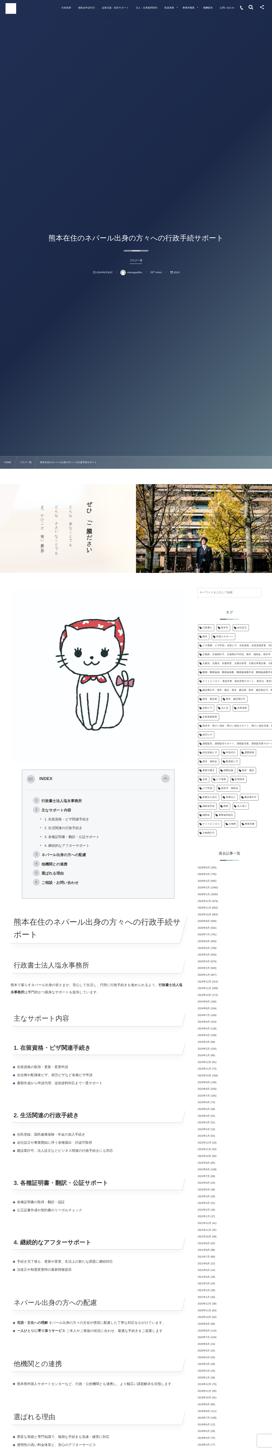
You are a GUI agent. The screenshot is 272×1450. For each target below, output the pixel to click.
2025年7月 (204, 934)
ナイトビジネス (211, 824)
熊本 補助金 (210, 761)
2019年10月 (204, 1397)
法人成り (242, 806)
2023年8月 (204, 1088)
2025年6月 (204, 941)
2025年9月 (204, 921)
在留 (205, 779)
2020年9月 (204, 1323)
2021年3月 (204, 1283)
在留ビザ (207, 708)
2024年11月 (204, 988)
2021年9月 (204, 1243)
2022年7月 (204, 1176)
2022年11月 (204, 1149)
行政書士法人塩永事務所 (61, 801)
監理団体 (240, 779)
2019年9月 (204, 1404)
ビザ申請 (207, 788)
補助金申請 (209, 806)
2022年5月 (204, 1189)
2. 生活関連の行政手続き (63, 828)
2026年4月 (204, 874)
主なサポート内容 (56, 810)
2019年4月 (204, 1437)
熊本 (205, 636)
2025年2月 (204, 968)
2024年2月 (204, 1048)
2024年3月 (204, 1041)
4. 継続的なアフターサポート (66, 846)
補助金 (206, 815)
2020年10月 (204, 1317)
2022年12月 (204, 1142)
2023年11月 (204, 1068)
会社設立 (242, 627)
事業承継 (250, 824)
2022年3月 (204, 1202)
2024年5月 (204, 1028)
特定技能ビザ (210, 752)
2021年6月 (204, 1263)
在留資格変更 (210, 717)
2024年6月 (204, 1021)
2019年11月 (204, 1390)
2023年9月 (204, 1082)
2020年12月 (204, 1303)
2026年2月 (204, 887)
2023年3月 (204, 1122)
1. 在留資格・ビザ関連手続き (66, 819)
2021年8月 (204, 1249)
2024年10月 (204, 995)
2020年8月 (204, 1330)
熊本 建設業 (210, 699)
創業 (226, 806)
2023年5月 (204, 1109)
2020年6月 (204, 1344)
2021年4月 (204, 1276)
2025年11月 (204, 907)
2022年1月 (204, 1216)
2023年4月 (204, 1115)
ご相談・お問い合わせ (60, 882)
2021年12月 (204, 1223)
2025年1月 (204, 974)
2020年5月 (204, 1350)
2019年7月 (204, 1417)
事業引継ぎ (209, 770)
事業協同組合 (226, 815)
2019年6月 (204, 1424)
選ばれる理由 (52, 873)
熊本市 (224, 627)
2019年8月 (204, 1411)
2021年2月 (204, 1290)
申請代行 (231, 752)
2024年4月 (204, 1035)
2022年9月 (204, 1162)
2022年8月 (204, 1169)
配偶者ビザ (232, 761)
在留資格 (242, 708)
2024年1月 (204, 1055)
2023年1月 (204, 1135)
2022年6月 (204, 1182)
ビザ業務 (221, 779)
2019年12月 (204, 1384)
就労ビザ (207, 734)
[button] (165, 778)
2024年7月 (204, 1015)
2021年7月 (204, 1256)
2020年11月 (204, 1310)
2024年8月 (204, 1008)
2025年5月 (204, 948)
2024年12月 (204, 981)
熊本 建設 (248, 770)
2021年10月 (204, 1236)
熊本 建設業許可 (235, 699)
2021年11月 (204, 1229)
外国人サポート (224, 636)
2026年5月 (204, 867)
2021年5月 (204, 1270)
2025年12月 (204, 901)
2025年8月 (204, 927)
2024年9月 (204, 1001)
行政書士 (207, 627)
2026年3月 (204, 880)
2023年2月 (204, 1129)
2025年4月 (204, 954)
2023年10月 (204, 1075)
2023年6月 (204, 1102)
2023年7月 (204, 1095)
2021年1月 (204, 1297)
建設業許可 (250, 797)
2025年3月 (204, 961)
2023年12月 (204, 1062)
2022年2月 (204, 1209)
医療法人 (231, 797)
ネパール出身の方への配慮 (63, 855)
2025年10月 (204, 914)
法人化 (224, 708)
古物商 (232, 824)
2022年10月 (204, 1156)
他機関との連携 (54, 864)
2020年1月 (204, 1377)
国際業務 (249, 752)
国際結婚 (228, 770)
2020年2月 (204, 1370)
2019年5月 (204, 1431)
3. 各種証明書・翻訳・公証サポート (71, 837)
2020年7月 (204, 1337)
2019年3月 (204, 1444)
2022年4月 (204, 1196)
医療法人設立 (210, 797)
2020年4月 (204, 1357)
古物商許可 (209, 833)
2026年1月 (204, 894)
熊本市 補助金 (229, 788)
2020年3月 (204, 1363)
